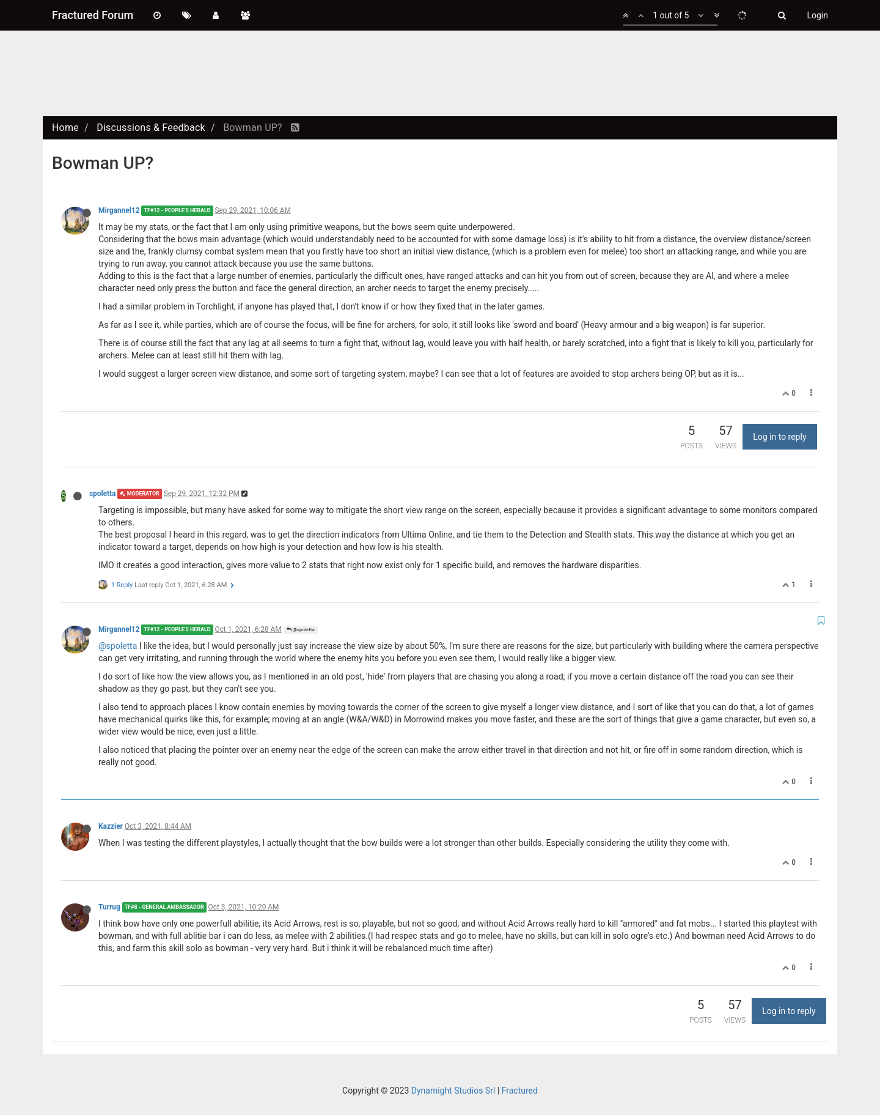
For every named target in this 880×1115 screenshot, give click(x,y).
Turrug (109, 907)
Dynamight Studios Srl (453, 1090)
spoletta (102, 493)
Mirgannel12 (119, 210)
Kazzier (110, 826)
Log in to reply (779, 437)
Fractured (520, 1090)
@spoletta (301, 629)
